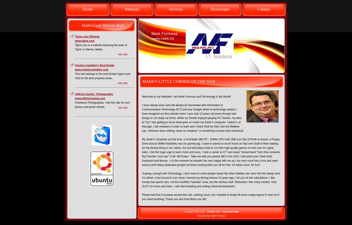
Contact (264, 9)
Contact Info (213, 211)
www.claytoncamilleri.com (92, 69)
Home (88, 9)
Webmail (132, 9)
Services (176, 9)
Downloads (220, 9)
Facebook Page (230, 211)
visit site (123, 54)
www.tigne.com (85, 40)
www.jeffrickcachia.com (90, 98)
